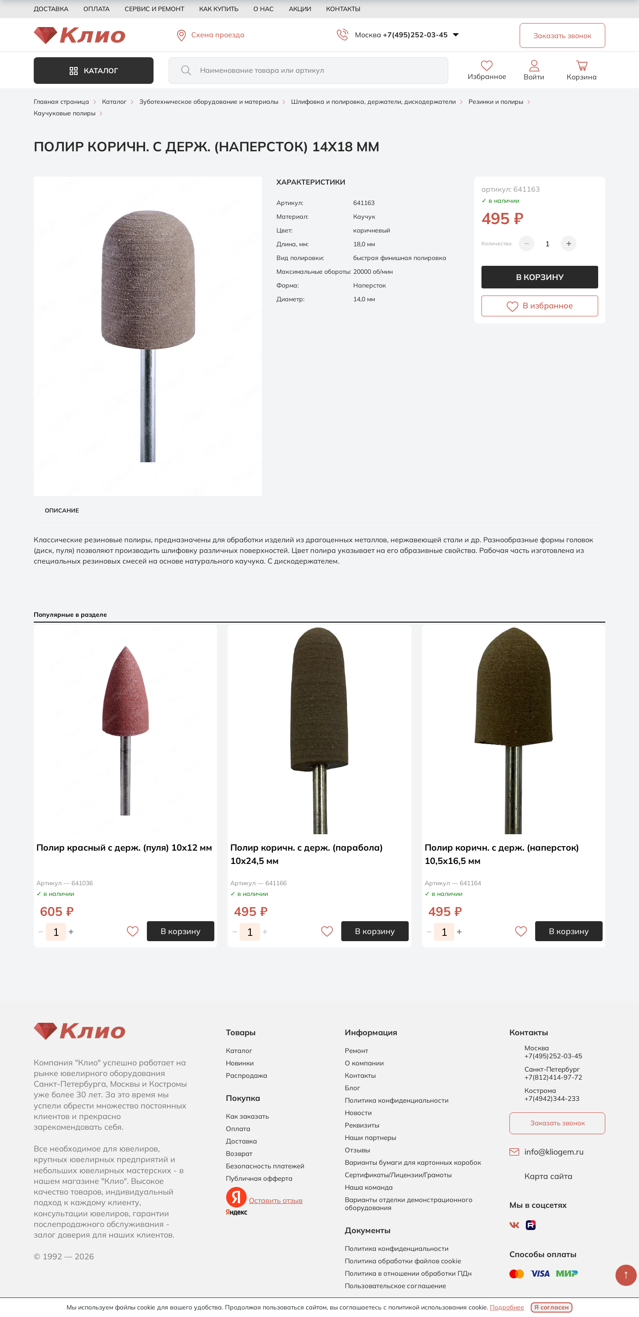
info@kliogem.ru (554, 1152)
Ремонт (356, 1051)
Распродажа (246, 1076)
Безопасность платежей (265, 1166)
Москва (368, 34)
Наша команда (369, 1187)
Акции (300, 9)
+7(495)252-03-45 (415, 34)
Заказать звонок (557, 1123)
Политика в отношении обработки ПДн (408, 1274)
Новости (358, 1113)
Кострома (540, 1091)
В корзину (540, 277)
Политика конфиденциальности (397, 1100)
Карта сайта (548, 1176)
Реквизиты (362, 1125)
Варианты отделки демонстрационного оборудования (409, 1204)
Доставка (51, 9)
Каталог (94, 70)
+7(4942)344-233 (552, 1098)
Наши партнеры (370, 1138)
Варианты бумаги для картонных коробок (413, 1163)
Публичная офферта (259, 1179)
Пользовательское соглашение (395, 1286)
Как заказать (247, 1116)
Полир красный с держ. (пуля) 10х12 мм (124, 847)
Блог (352, 1088)
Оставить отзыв (276, 1200)
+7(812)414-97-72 (553, 1077)
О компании (364, 1063)
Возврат (239, 1154)
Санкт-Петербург (552, 1069)
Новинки (240, 1063)
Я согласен (551, 1307)
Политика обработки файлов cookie (403, 1261)
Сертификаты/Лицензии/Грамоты (398, 1175)
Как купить (218, 9)
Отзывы (357, 1150)
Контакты (343, 9)
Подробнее (507, 1307)
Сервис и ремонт (154, 9)
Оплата (96, 9)
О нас (263, 9)
